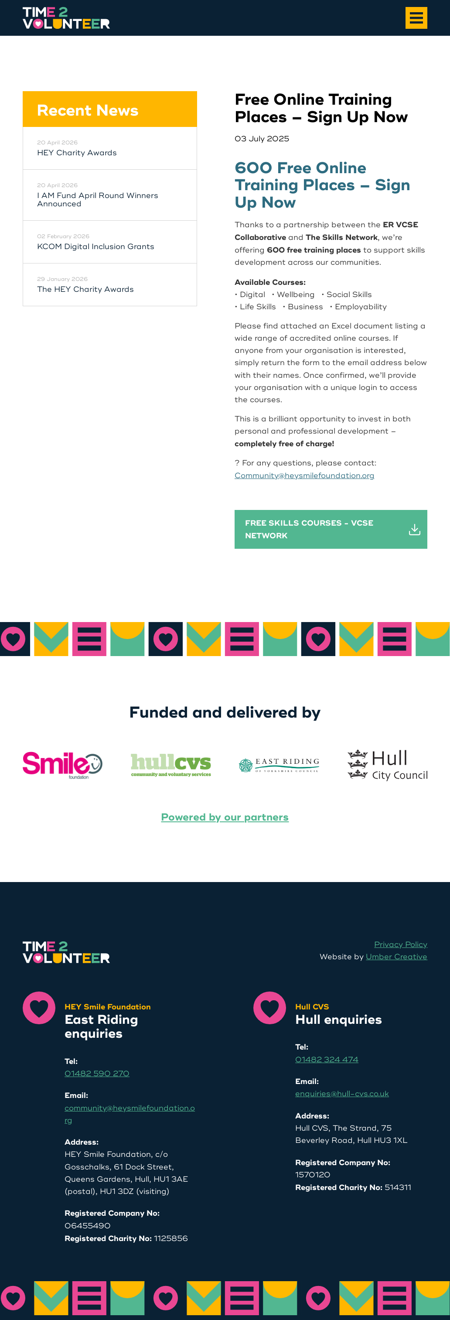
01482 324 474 (326, 1059)
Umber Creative (396, 956)
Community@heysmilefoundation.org (305, 475)
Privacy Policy (400, 944)
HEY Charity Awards (77, 153)
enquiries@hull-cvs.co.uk (342, 1093)
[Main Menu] (416, 18)
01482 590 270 (97, 1073)
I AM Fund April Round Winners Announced (97, 200)
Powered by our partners (225, 817)
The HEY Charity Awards (85, 289)
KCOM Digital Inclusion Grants (95, 247)
